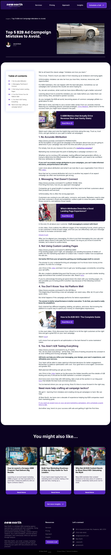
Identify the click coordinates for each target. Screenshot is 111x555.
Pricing (52, 5)
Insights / (9, 18)
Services (38, 5)
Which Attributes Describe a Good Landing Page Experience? (77, 209)
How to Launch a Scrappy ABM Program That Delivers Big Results (21, 470)
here (82, 275)
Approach (66, 5)
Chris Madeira (83, 106)
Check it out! (44, 235)
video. (43, 170)
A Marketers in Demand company (14, 6)
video (54, 268)
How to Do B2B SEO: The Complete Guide (80, 317)
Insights (80, 5)
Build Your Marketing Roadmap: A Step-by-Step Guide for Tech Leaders (55, 470)
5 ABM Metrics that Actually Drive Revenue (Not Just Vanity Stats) (77, 117)
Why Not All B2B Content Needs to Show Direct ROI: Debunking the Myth (89, 470)
